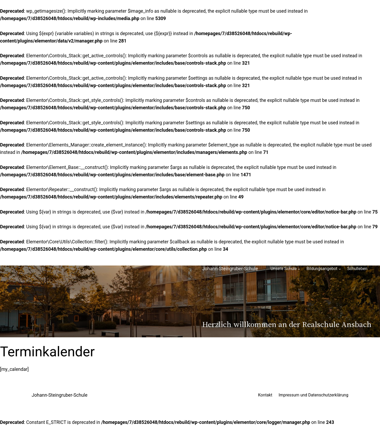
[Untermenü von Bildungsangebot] (340, 269)
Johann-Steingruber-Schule (230, 268)
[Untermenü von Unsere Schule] (299, 269)
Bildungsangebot (322, 268)
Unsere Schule (283, 268)
